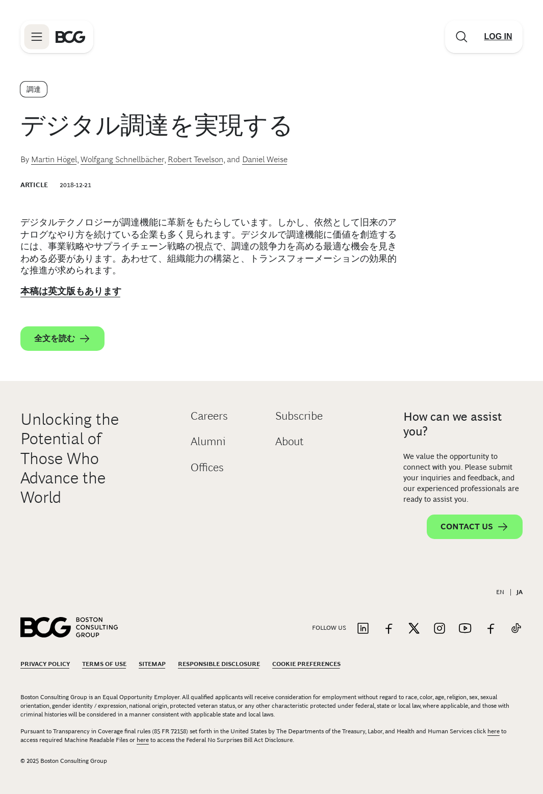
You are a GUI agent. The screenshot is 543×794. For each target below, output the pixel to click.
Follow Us (329, 627)
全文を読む (62, 338)
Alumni (208, 441)
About (289, 441)
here (493, 731)
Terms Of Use (104, 664)
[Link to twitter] (414, 629)
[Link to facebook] (388, 629)
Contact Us (475, 527)
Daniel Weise (265, 159)
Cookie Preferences (306, 664)
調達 (34, 89)
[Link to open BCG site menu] (36, 37)
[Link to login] (498, 36)
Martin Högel (54, 159)
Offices (207, 467)
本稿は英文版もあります (70, 291)
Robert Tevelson (195, 159)
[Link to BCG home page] (70, 37)
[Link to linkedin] (363, 629)
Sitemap (152, 664)
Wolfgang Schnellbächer (122, 159)
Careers (209, 415)
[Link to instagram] (439, 629)
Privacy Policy (45, 664)
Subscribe (299, 415)
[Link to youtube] (465, 629)
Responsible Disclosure (219, 664)
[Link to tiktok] (516, 629)
